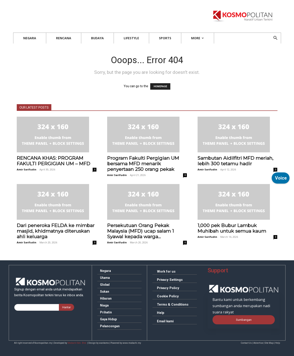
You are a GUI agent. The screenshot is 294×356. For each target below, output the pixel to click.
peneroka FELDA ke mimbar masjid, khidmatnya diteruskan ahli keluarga (55, 231)
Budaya (97, 38)
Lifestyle (131, 38)
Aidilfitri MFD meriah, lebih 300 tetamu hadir (235, 160)
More (197, 38)
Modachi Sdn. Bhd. (77, 343)
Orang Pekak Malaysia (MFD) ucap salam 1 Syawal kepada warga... (140, 231)
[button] (275, 38)
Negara (29, 38)
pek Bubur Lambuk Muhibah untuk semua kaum (232, 228)
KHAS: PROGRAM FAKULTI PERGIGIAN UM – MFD (53, 160)
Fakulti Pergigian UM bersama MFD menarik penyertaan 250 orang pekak (143, 163)
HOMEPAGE (160, 86)
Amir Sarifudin (26, 169)
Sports (165, 38)
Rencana (63, 38)
